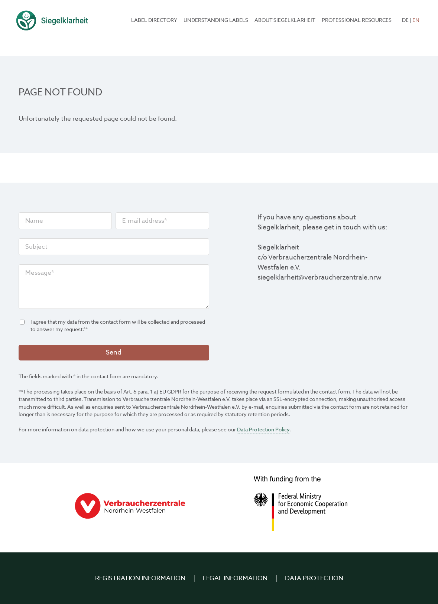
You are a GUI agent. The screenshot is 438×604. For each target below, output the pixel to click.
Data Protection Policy (263, 430)
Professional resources (357, 20)
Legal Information (235, 578)
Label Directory (154, 20)
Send (113, 352)
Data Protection (314, 578)
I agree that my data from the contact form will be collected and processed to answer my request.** (112, 326)
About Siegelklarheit (284, 20)
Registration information (140, 578)
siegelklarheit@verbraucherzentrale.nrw (319, 277)
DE (405, 20)
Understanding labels (216, 20)
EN (415, 20)
